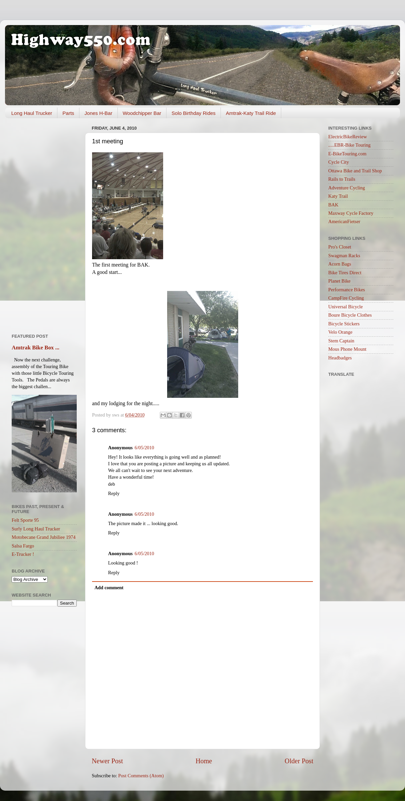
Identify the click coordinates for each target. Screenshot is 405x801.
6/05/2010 (144, 447)
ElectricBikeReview (347, 136)
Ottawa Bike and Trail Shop (355, 170)
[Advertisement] (44, 223)
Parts (68, 113)
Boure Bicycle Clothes (350, 315)
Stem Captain (341, 340)
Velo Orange (340, 332)
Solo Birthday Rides (193, 113)
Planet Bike (339, 281)
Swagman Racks (344, 255)
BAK (333, 204)
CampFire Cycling (346, 298)
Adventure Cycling (346, 187)
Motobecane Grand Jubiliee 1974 (43, 537)
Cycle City (338, 162)
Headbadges (340, 357)
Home (203, 761)
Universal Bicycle (345, 306)
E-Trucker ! (23, 554)
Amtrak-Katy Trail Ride (251, 113)
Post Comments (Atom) (141, 775)
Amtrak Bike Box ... (35, 347)
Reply (113, 493)
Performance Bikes (346, 289)
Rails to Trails (341, 179)
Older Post (299, 761)
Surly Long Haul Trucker (36, 528)
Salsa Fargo (23, 545)
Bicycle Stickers (344, 323)
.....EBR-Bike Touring (349, 145)
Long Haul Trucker (31, 113)
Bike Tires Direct (344, 272)
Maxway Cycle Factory (350, 213)
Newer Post (107, 761)
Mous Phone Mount (347, 349)
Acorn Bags (339, 264)
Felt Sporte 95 (25, 520)
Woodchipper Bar (142, 113)
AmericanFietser (344, 221)
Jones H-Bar (98, 113)
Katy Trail (338, 196)
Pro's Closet (339, 247)
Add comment (108, 587)
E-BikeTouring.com (347, 153)
